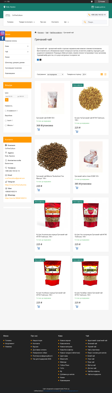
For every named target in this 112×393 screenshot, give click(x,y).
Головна (10, 22)
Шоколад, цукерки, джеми (15, 62)
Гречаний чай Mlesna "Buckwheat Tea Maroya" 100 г (50, 177)
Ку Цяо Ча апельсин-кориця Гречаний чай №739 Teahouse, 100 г (51, 236)
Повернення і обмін (40, 353)
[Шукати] (84, 22)
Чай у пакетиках (94, 350)
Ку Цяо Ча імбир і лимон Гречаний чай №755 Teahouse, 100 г (88, 294)
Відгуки (35, 347)
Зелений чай (92, 343)
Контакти (55, 22)
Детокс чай (92, 368)
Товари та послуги (25, 22)
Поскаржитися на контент (52, 391)
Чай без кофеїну (56, 32)
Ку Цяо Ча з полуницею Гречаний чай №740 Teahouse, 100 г (91, 236)
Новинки (8, 347)
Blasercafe (64, 359)
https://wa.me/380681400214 (15, 198)
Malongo (63, 362)
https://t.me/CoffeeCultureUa (15, 185)
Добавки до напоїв (67, 374)
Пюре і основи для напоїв (97, 353)
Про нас (43, 22)
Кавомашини (10, 73)
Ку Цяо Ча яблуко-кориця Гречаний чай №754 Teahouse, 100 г (50, 294)
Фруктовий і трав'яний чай (97, 340)
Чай (47, 32)
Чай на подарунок (94, 374)
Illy (61, 371)
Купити (38, 129)
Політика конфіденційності (43, 356)
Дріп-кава (64, 356)
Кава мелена (65, 343)
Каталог (41, 32)
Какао (7, 57)
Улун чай (91, 359)
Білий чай (91, 356)
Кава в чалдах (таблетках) (70, 353)
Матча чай (92, 365)
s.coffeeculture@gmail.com (15, 178)
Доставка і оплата (39, 350)
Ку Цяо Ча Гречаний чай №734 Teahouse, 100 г (90, 119)
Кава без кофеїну (66, 350)
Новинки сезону (11, 41)
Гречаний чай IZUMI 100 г (45, 118)
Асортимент (9, 343)
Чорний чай (92, 347)
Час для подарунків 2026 (42, 359)
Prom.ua (66, 389)
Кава (7, 46)
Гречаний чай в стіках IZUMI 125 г (87, 176)
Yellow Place (64, 365)
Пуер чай (91, 362)
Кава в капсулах (66, 347)
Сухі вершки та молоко (13, 68)
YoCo (62, 368)
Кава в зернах (65, 340)
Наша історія (37, 340)
